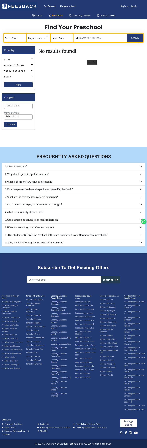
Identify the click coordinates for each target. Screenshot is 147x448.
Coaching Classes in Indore (59, 382)
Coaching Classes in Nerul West (134, 364)
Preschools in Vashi (83, 377)
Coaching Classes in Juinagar (132, 318)
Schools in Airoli (106, 299)
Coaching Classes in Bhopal (59, 388)
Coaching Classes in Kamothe (132, 330)
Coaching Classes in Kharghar (132, 342)
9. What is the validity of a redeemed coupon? (29, 227)
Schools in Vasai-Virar (35, 349)
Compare (11, 124)
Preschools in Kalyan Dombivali (10, 306)
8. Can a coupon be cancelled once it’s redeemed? (31, 219)
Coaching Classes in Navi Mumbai (61, 339)
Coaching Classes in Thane (59, 348)
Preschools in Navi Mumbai (9, 330)
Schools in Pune (32, 330)
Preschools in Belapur (84, 305)
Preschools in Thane (10, 338)
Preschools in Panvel (83, 358)
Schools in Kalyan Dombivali (33, 304)
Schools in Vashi (106, 375)
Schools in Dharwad (34, 364)
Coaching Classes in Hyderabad (59, 367)
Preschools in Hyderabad (12, 349)
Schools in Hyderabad (35, 345)
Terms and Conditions (13, 424)
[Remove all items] (41, 36)
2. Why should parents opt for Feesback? (27, 174)
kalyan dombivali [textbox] (37, 38)
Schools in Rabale (107, 360)
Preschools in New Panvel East (85, 353)
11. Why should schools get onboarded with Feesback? (34, 242)
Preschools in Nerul (83, 337)
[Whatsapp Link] (121, 432)
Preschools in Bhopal (10, 364)
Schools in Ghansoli (108, 307)
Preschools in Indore (10, 361)
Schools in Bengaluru (34, 299)
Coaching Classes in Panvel (132, 382)
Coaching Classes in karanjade (132, 336)
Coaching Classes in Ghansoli (132, 312)
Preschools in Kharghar (84, 328)
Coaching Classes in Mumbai (59, 321)
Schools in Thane (33, 334)
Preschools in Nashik (10, 325)
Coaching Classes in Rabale (132, 388)
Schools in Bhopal (33, 360)
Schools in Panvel (107, 356)
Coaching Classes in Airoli (134, 302)
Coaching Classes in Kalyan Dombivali (59, 309)
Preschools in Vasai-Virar (12, 353)
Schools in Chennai (33, 341)
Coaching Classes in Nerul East (134, 358)
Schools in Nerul (106, 335)
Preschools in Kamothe (84, 320)
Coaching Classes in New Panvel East (134, 376)
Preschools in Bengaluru (11, 302)
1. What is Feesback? (16, 166)
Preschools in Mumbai (11, 317)
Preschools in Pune (9, 335)
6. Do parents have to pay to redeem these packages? (33, 204)
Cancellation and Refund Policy (88, 424)
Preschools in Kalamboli (85, 316)
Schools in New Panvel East (109, 351)
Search (135, 37)
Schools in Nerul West (108, 343)
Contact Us (44, 424)
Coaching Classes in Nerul (134, 353)
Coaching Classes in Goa (61, 378)
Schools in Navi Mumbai (36, 326)
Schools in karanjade (108, 322)
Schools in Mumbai (33, 315)
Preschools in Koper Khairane (83, 332)
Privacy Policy (10, 427)
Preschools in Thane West (12, 342)
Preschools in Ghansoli (84, 309)
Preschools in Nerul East (85, 341)
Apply (18, 84)
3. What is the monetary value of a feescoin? (29, 181)
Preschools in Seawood (84, 370)
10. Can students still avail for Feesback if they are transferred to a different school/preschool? (56, 235)
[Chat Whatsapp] (143, 221)
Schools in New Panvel (109, 346)
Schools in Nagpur (33, 319)
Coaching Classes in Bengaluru (59, 303)
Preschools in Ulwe (83, 373)
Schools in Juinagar (107, 311)
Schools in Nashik (33, 323)
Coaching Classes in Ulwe (134, 405)
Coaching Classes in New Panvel (134, 370)
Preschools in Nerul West (85, 345)
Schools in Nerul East (108, 339)
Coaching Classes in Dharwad (59, 394)
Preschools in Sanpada (84, 366)
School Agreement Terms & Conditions (55, 427)
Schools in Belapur (107, 303)
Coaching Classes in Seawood (132, 400)
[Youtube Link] (136, 432)
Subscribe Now (110, 279)
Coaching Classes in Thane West (59, 354)
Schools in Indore (33, 356)
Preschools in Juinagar (84, 313)
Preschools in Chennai (11, 346)
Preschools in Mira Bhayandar (9, 312)
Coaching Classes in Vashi (134, 409)
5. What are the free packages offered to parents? (31, 197)
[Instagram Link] (130, 432)
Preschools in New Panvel (85, 349)
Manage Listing (128, 423)
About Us (43, 431)
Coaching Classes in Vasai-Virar (59, 373)
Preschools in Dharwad (11, 368)
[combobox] (15, 38)
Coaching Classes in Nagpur (59, 327)
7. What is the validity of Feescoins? (24, 212)
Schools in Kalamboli (108, 314)
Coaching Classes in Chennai (59, 360)
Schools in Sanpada (108, 364)
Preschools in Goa (9, 357)
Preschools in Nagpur (10, 321)
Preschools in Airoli (83, 302)
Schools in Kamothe (108, 318)
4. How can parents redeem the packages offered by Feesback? (39, 189)
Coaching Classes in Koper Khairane (132, 348)
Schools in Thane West (35, 338)
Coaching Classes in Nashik (59, 333)
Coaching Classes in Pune (61, 344)
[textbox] (15, 38)
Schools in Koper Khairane (106, 330)
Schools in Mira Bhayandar (32, 310)
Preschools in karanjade (85, 324)
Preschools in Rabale (83, 362)
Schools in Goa (32, 352)
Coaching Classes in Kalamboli (132, 324)
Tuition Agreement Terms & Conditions (91, 427)
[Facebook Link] (126, 432)
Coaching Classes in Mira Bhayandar (61, 315)
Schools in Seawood (108, 367)
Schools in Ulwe (106, 371)
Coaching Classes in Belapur (132, 306)
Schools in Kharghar (108, 325)
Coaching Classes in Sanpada (132, 394)
